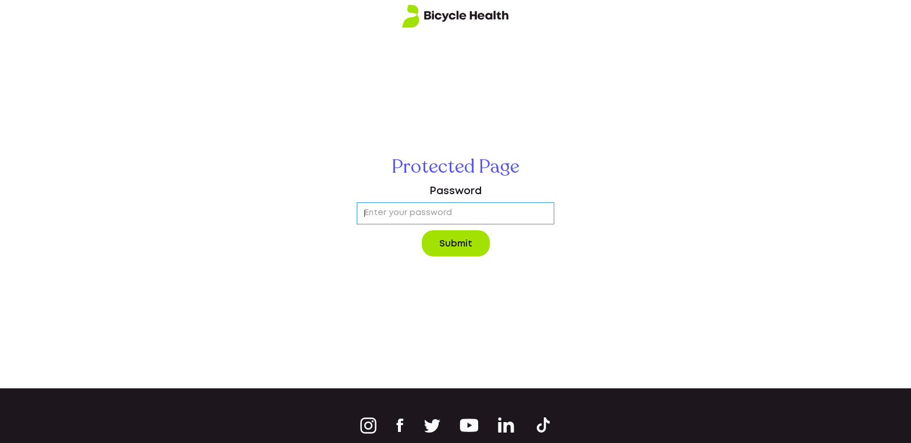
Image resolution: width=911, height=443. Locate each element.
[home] (455, 16)
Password (455, 191)
